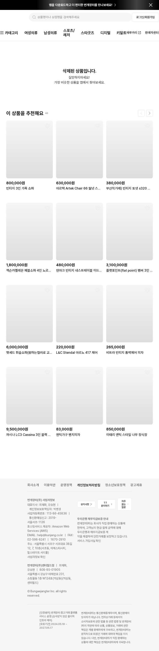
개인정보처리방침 (88, 484)
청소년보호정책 (115, 484)
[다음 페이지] (149, 111)
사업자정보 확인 (36, 555)
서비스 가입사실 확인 (89, 539)
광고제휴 (136, 484)
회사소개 (33, 484)
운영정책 (66, 484)
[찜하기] (47, 124)
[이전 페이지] (141, 111)
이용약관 (49, 484)
